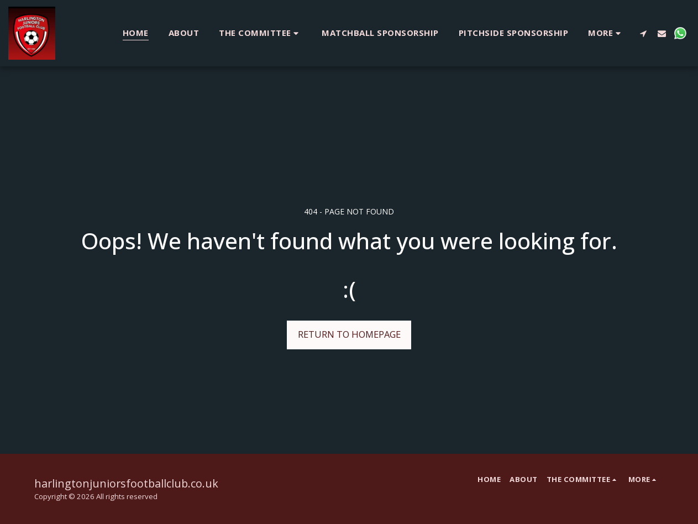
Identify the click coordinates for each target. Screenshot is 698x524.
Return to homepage (349, 334)
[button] (260, 33)
